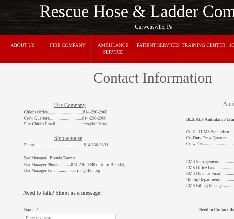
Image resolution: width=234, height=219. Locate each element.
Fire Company (68, 45)
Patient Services (158, 45)
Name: (31, 209)
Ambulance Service (113, 48)
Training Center (203, 45)
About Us (22, 45)
